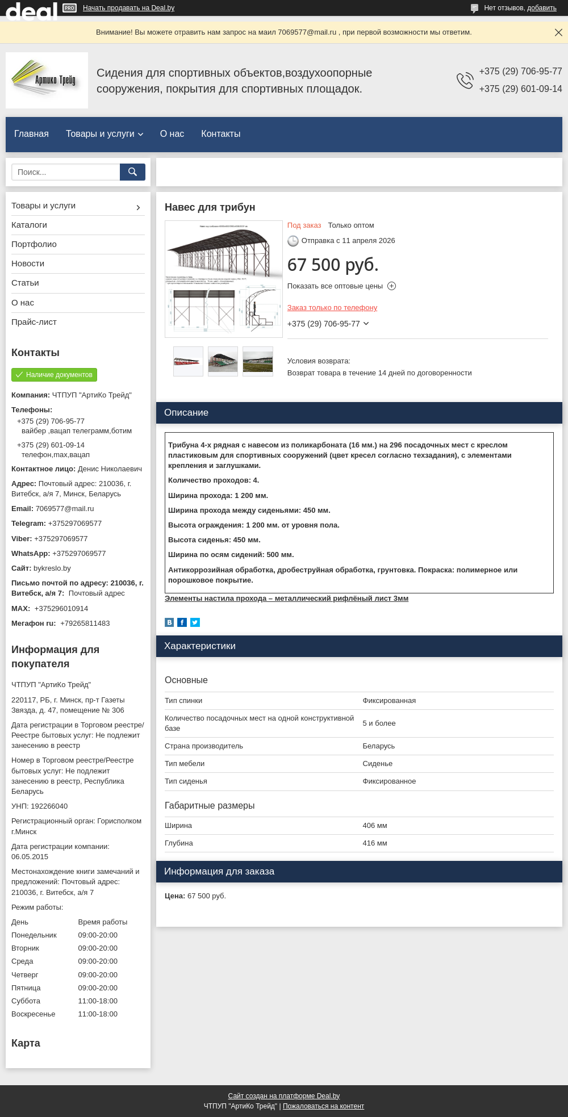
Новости (27, 263)
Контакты (220, 134)
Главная (31, 134)
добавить (542, 8)
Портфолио (34, 244)
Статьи (25, 282)
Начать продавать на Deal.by (128, 8)
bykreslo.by (52, 568)
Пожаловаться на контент (323, 1106)
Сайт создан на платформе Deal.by (284, 1096)
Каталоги (29, 224)
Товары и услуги (100, 134)
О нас (172, 134)
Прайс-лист (34, 322)
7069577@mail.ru (65, 508)
